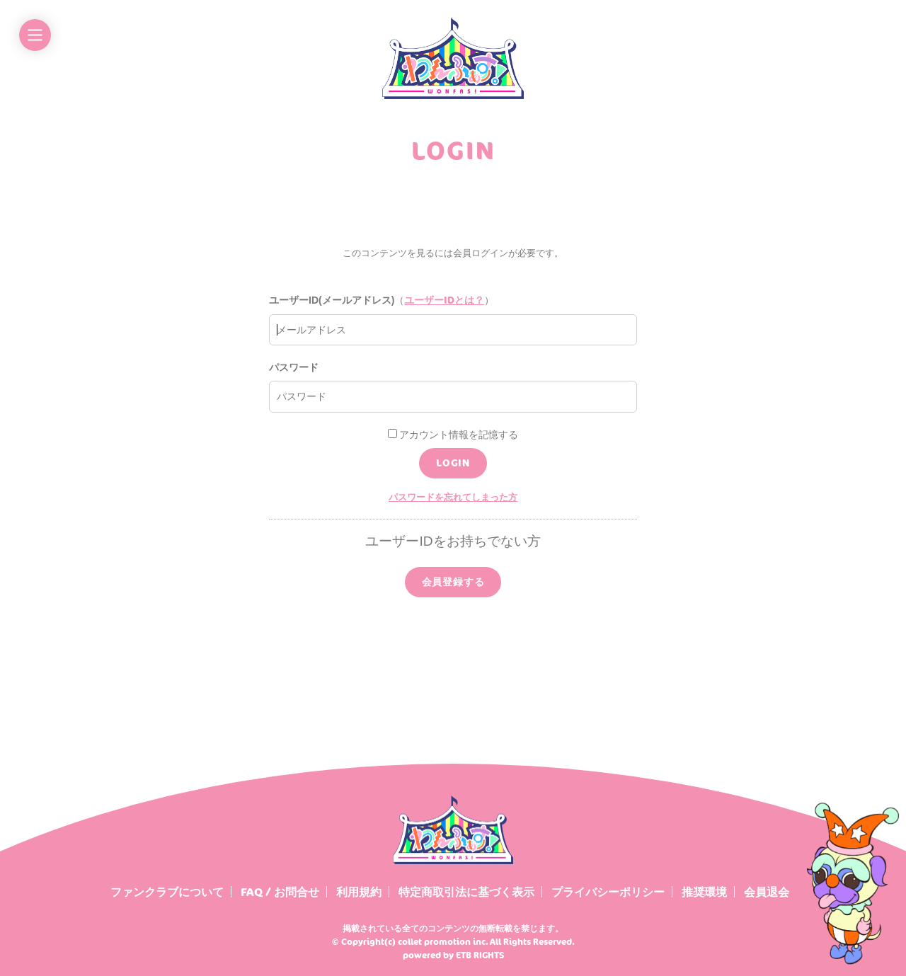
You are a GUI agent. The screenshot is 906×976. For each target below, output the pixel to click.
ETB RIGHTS (480, 955)
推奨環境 (704, 892)
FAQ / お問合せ (280, 892)
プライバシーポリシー (608, 892)
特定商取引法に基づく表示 (466, 892)
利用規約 (359, 892)
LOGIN (453, 462)
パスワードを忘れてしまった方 (453, 496)
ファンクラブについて (167, 892)
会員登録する (453, 581)
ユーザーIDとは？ (444, 299)
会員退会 (766, 892)
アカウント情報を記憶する (453, 434)
